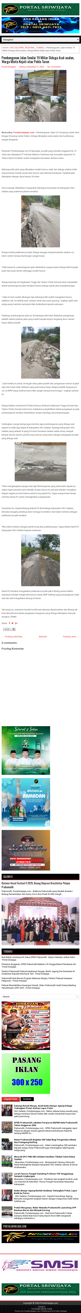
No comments (54, 67)
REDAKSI (41, 1307)
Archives (27, 1099)
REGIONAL (30, 47)
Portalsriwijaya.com (23, 132)
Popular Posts (10, 1099)
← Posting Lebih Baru (13, 636)
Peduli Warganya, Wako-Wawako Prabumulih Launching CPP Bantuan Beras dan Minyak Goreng (45, 1208)
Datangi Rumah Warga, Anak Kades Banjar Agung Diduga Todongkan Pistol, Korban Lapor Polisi (43, 1107)
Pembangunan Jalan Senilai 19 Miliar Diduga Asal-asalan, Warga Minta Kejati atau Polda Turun (38, 59)
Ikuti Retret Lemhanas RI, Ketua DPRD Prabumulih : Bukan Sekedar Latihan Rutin (38, 957)
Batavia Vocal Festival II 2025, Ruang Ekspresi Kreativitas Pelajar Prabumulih (36, 885)
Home (5, 47)
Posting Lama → (70, 636)
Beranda (43, 636)
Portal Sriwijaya (60, 1311)
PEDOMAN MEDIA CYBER (41, 1309)
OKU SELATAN (17, 47)
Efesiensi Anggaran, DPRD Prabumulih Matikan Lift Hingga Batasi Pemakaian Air (39, 964)
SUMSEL (40, 47)
